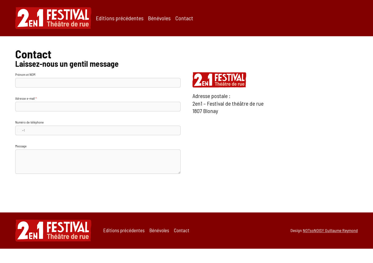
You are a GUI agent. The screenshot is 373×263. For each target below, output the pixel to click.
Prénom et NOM (25, 74)
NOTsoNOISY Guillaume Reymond (330, 230)
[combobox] (20, 130)
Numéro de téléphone (29, 122)
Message (21, 146)
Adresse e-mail (26, 98)
